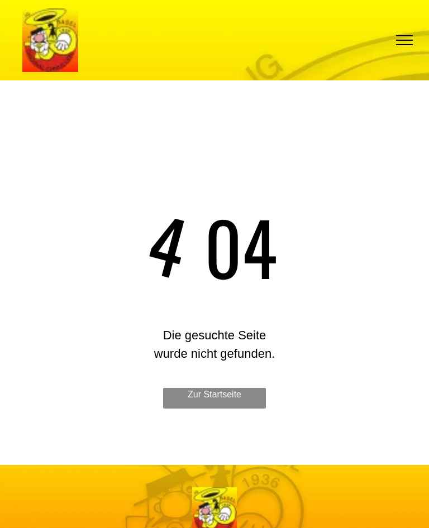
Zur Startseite (214, 394)
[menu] (404, 40)
